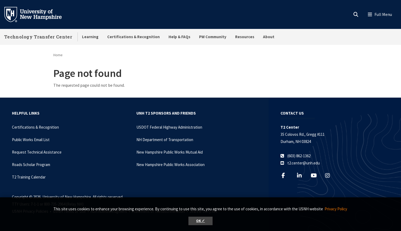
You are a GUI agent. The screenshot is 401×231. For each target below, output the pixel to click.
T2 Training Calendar (29, 177)
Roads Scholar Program (31, 164)
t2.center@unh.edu (303, 162)
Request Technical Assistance (37, 152)
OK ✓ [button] (200, 221)
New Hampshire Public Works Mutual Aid (169, 152)
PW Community (212, 36)
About (268, 36)
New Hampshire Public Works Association (170, 164)
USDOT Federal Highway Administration (169, 127)
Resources (244, 36)
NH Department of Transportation (164, 139)
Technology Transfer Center (38, 37)
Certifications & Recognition (133, 36)
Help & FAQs (179, 36)
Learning (90, 36)
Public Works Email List (31, 139)
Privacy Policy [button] (336, 208)
